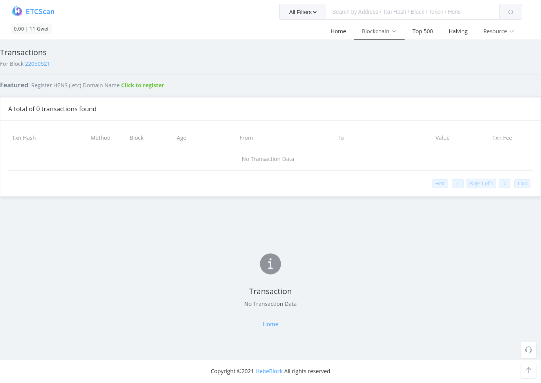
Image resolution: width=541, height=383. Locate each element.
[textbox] (413, 12)
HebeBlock (269, 371)
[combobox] (400, 11)
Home (338, 31)
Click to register (142, 85)
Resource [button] (498, 31)
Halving (458, 31)
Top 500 (422, 31)
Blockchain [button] (379, 31)
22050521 (37, 63)
